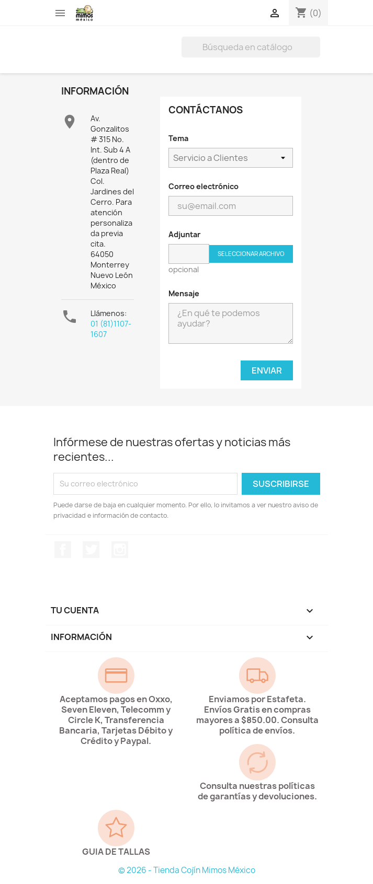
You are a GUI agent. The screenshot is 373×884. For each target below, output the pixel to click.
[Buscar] (251, 47)
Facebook (62, 549)
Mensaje (183, 293)
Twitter (91, 549)
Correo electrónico (203, 186)
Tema (178, 138)
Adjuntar (184, 234)
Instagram (119, 549)
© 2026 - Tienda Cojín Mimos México (186, 870)
